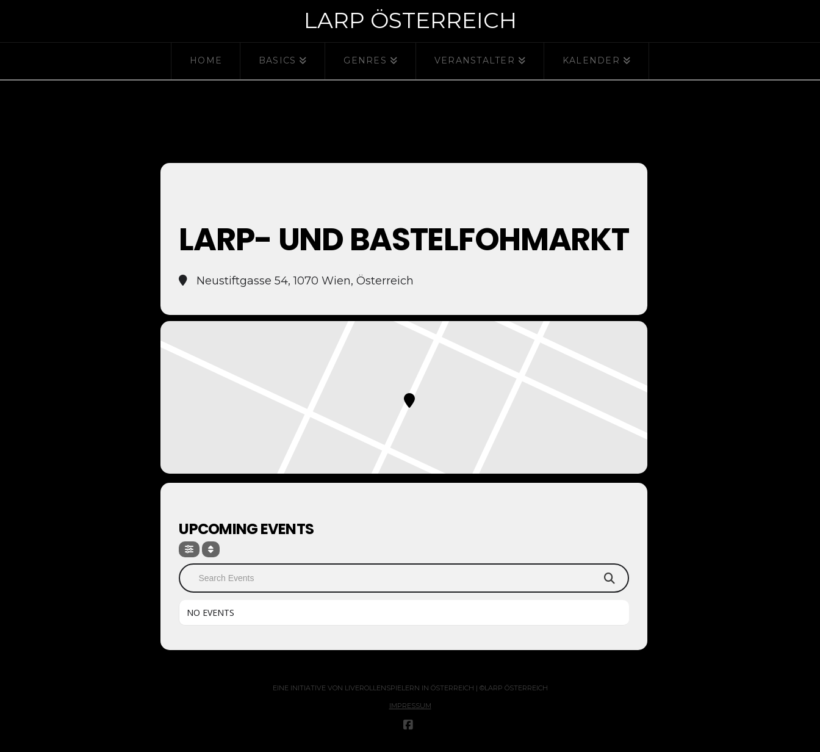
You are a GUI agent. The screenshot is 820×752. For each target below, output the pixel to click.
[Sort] (211, 549)
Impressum (410, 705)
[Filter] (189, 549)
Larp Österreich (410, 20)
